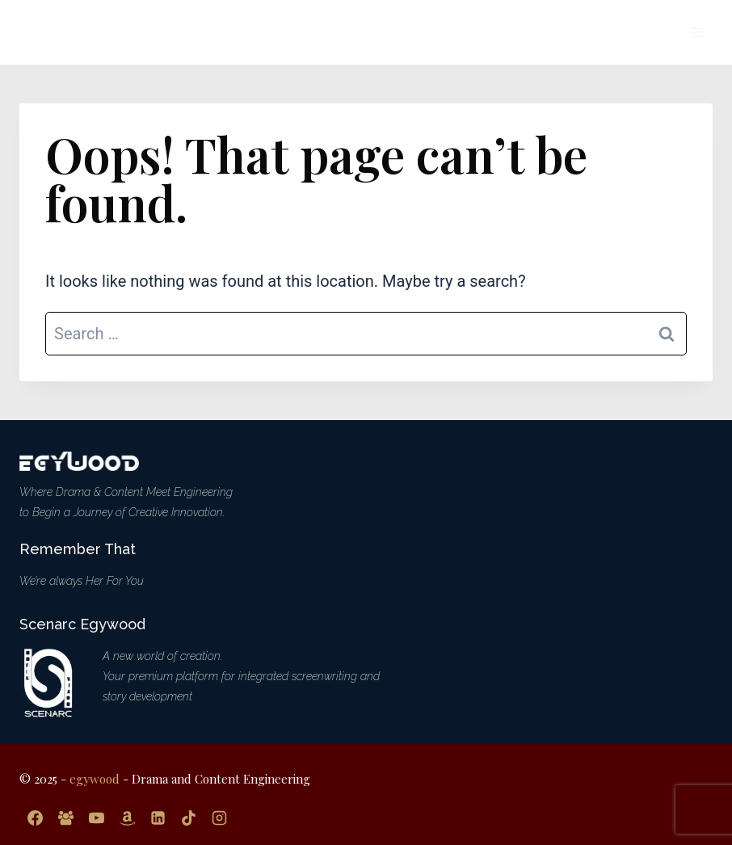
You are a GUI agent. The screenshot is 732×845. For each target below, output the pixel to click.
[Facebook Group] (65, 817)
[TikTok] (188, 817)
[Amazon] (126, 817)
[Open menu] (698, 31)
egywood (94, 779)
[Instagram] (219, 817)
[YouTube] (96, 817)
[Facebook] (34, 817)
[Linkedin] (157, 817)
